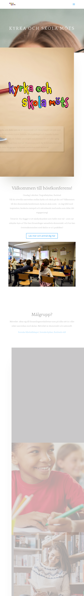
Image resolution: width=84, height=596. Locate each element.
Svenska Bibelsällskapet (28, 332)
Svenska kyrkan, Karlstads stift (53, 332)
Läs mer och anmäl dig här (42, 235)
